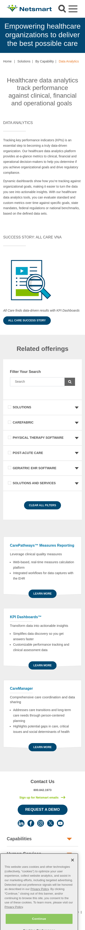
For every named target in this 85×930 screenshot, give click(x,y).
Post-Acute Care (28, 453)
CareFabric (23, 422)
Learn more (42, 593)
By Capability (44, 61)
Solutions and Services (34, 483)
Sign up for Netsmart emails (38, 797)
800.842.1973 (43, 790)
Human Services (24, 853)
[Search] (37, 381)
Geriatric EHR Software (34, 468)
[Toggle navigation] (73, 9)
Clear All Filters (42, 505)
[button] (77, 407)
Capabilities (19, 838)
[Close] (73, 867)
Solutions (24, 61)
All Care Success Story (27, 320)
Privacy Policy (39, 896)
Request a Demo (42, 809)
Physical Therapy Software (38, 437)
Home (7, 61)
